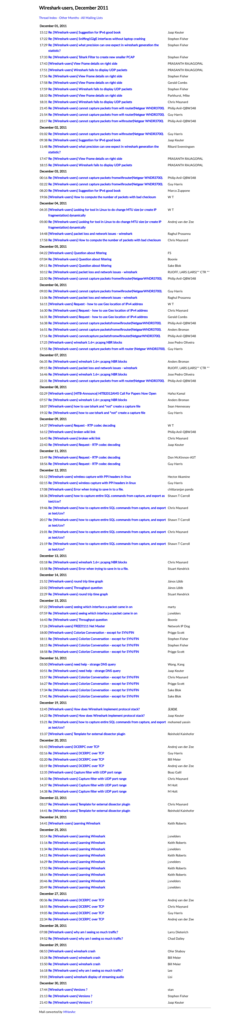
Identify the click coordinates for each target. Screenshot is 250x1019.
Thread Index (48, 17)
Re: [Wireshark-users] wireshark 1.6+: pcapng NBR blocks (87, 361)
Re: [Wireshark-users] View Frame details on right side (85, 76)
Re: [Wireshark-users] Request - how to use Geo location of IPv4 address (98, 310)
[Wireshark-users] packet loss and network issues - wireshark (90, 233)
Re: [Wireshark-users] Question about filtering (79, 259)
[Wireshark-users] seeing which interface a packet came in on (90, 607)
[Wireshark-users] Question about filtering (77, 253)
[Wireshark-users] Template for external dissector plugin (86, 734)
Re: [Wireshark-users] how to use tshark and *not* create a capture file (96, 412)
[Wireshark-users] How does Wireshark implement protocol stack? (94, 709)
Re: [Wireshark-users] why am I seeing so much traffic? (85, 938)
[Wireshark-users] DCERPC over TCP (73, 747)
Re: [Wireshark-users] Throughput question (77, 619)
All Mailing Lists (92, 17)
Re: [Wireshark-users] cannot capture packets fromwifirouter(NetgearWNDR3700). (105, 278)
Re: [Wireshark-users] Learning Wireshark (76, 836)
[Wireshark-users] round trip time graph (75, 581)
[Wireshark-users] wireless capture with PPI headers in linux (89, 476)
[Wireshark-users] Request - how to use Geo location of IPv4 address (95, 304)
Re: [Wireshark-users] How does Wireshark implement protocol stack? (96, 715)
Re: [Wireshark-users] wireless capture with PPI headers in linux (92, 483)
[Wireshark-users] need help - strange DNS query (82, 664)
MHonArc (69, 1012)
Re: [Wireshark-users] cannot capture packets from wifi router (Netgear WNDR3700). (106, 349)
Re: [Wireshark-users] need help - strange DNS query (84, 671)
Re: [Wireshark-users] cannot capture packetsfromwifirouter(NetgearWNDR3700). (104, 323)
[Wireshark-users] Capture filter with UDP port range (84, 772)
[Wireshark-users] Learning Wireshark (74, 823)
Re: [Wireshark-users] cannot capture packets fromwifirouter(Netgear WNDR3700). (105, 177)
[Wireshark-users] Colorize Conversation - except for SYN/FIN (91, 632)
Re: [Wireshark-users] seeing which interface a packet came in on (92, 613)
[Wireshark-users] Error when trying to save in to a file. (85, 489)
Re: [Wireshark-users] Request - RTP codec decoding (84, 444)
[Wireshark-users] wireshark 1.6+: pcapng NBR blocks (85, 342)
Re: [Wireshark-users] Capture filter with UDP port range (87, 778)
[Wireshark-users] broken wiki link (71, 432)
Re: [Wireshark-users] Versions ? (70, 996)
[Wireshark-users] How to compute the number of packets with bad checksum (102, 197)
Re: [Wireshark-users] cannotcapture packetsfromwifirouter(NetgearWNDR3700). (104, 336)
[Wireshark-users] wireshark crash (71, 951)
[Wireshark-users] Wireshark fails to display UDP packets (87, 70)
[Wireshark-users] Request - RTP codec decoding (81, 425)
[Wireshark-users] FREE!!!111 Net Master (76, 626)
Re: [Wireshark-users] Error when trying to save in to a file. (88, 568)
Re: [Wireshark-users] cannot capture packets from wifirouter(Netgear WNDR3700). (106, 121)
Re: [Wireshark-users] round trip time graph (78, 594)
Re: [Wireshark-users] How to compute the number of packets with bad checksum (104, 240)
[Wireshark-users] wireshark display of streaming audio (86, 977)
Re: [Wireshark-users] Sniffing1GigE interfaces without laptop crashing (96, 39)
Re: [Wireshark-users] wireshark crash (74, 957)
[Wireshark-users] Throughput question (75, 587)
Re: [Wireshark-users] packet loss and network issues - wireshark (92, 272)
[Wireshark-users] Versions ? (67, 989)
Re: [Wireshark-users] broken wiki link (74, 438)
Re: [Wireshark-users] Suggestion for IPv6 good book (84, 32)
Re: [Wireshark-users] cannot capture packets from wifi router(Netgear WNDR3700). (106, 108)
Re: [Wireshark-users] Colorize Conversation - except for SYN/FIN (93, 639)
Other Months (69, 17)
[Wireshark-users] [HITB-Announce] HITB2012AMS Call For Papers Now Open (102, 393)
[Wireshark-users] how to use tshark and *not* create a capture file (94, 406)
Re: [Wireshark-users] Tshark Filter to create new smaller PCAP (91, 57)
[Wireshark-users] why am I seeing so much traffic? (83, 932)
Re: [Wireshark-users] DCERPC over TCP (76, 753)
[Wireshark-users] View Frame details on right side (82, 63)
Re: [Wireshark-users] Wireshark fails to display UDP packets (90, 89)
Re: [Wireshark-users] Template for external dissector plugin (89, 804)
